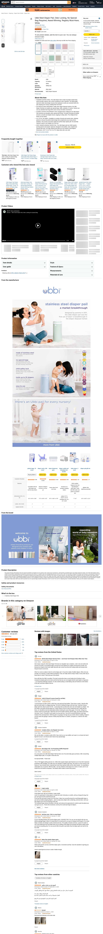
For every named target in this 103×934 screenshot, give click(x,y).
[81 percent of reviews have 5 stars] (12, 667)
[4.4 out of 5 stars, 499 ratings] (25, 190)
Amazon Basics (19, 6)
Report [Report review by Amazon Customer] (46, 770)
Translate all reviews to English (43, 906)
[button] (3, 6)
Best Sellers (28, 6)
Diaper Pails (27, 13)
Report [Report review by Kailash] (46, 809)
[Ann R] (8, 239)
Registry (74, 6)
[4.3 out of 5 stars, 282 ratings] (68, 190)
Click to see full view (19, 51)
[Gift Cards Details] (51, 6)
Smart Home (81, 6)
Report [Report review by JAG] (46, 835)
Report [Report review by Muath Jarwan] (36, 929)
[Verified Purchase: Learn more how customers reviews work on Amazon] (46, 690)
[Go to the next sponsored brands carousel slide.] (100, 644)
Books (33, 6)
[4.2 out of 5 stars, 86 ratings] (54, 190)
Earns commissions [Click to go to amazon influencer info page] (15, 239)
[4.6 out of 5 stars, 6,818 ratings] (39, 190)
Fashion (93, 6)
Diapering (11, 13)
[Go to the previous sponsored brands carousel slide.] (3, 644)
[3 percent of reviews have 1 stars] (12, 678)
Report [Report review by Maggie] (46, 751)
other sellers (53, 40)
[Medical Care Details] (13, 6)
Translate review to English (41, 932)
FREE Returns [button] (39, 38)
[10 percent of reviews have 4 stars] (12, 670)
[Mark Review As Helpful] (39, 719)
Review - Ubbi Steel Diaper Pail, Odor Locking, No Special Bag (22, 240)
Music (87, 6)
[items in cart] (98, 2)
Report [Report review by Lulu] (46, 891)
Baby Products (4, 13)
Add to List (85, 64)
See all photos (97, 659)
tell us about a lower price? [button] (19, 301)
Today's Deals (40, 6)
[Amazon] (5, 2)
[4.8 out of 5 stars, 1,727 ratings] (10, 188)
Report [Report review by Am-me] (46, 719)
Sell (54, 6)
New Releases (67, 6)
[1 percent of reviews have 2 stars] (12, 675)
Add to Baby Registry (88, 68)
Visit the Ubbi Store (39, 25)
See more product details (42, 132)
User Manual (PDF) (6, 617)
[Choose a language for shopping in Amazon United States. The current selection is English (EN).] (74, 2)
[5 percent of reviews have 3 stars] (12, 673)
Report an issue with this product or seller (46, 135)
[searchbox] (41, 2)
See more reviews (39, 897)
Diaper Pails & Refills (18, 13)
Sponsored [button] (4, 631)
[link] (29, 147)
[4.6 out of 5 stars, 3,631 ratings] (83, 190)
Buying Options (32, 502)
